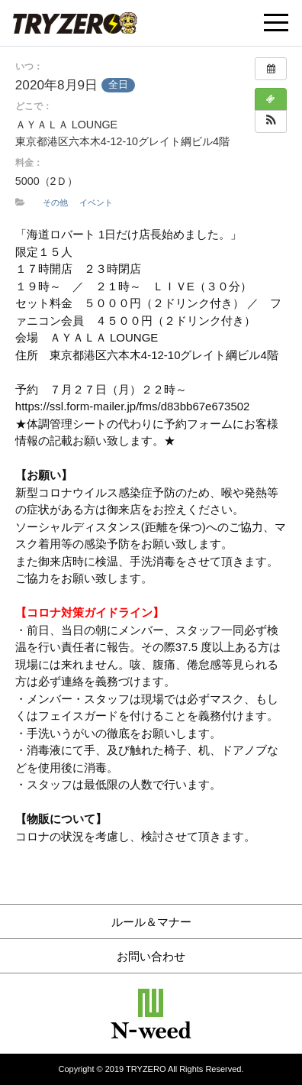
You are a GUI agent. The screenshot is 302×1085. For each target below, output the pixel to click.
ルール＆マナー (151, 921)
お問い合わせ (151, 956)
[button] (270, 121)
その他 (55, 202)
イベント (96, 202)
